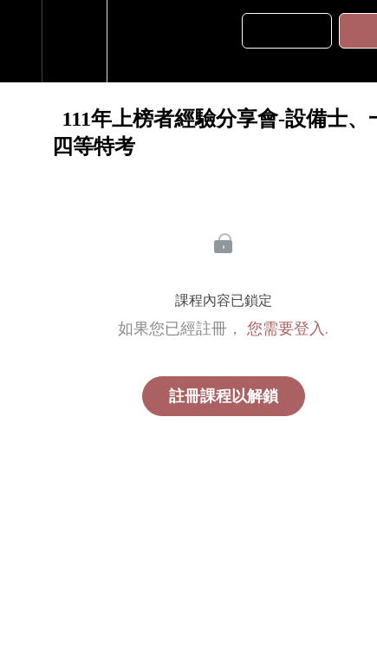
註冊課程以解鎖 (223, 396)
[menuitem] (74, 41)
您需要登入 (286, 328)
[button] (21, 41)
